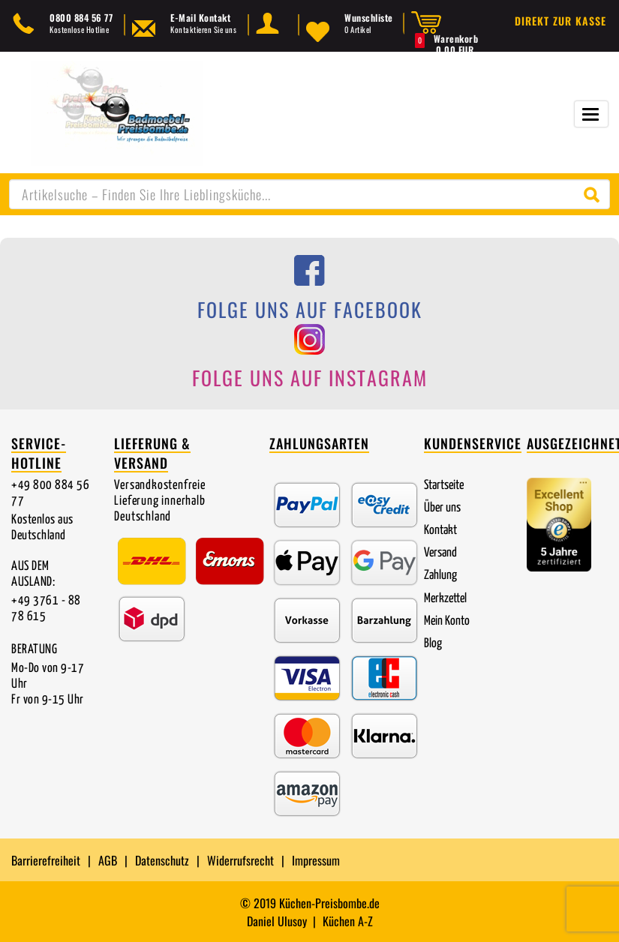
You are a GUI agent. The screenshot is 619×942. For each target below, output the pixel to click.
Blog (433, 644)
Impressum (316, 860)
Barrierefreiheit (45, 860)
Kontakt (440, 530)
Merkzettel (445, 598)
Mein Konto (447, 621)
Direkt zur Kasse (560, 20)
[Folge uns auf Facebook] (309, 291)
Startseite (444, 485)
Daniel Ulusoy (277, 921)
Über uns (442, 508)
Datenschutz (162, 860)
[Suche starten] (595, 194)
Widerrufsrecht (240, 860)
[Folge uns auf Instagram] (309, 360)
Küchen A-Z (348, 921)
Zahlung (440, 575)
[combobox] (309, 194)
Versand (440, 553)
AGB (107, 860)
